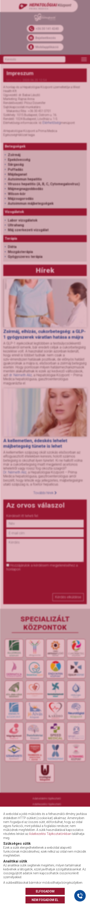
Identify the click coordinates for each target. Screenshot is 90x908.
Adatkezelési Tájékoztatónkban (50, 834)
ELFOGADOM (45, 891)
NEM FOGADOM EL (45, 900)
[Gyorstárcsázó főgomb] (80, 895)
